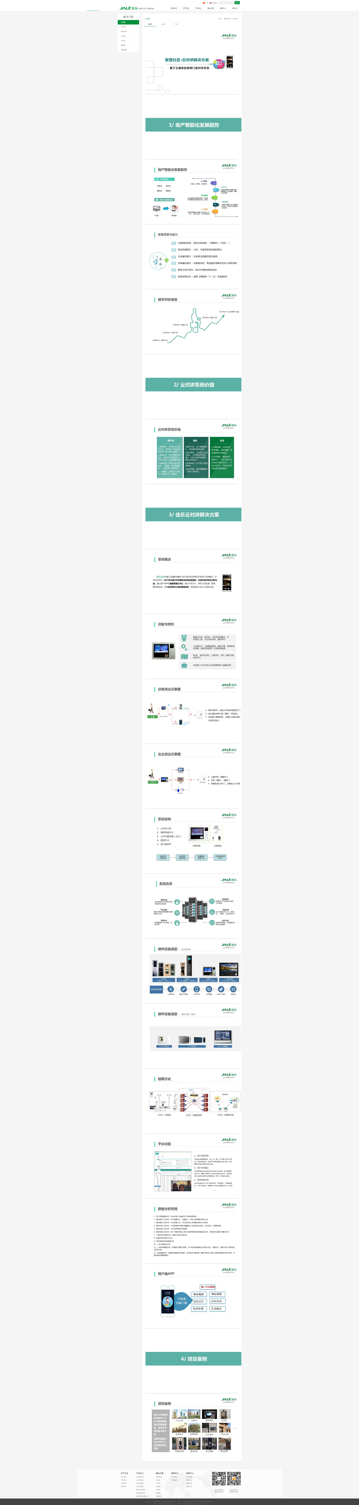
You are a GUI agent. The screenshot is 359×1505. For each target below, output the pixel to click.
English (214, 3)
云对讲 (123, 22)
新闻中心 (223, 8)
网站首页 (174, 8)
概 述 (150, 24)
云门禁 (123, 27)
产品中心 (198, 8)
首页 (220, 18)
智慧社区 (124, 31)
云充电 (123, 36)
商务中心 (235, 8)
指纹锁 (123, 45)
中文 (206, 3)
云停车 (123, 41)
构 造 (163, 24)
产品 (176, 24)
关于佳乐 (186, 8)
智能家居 (124, 50)
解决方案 (211, 8)
